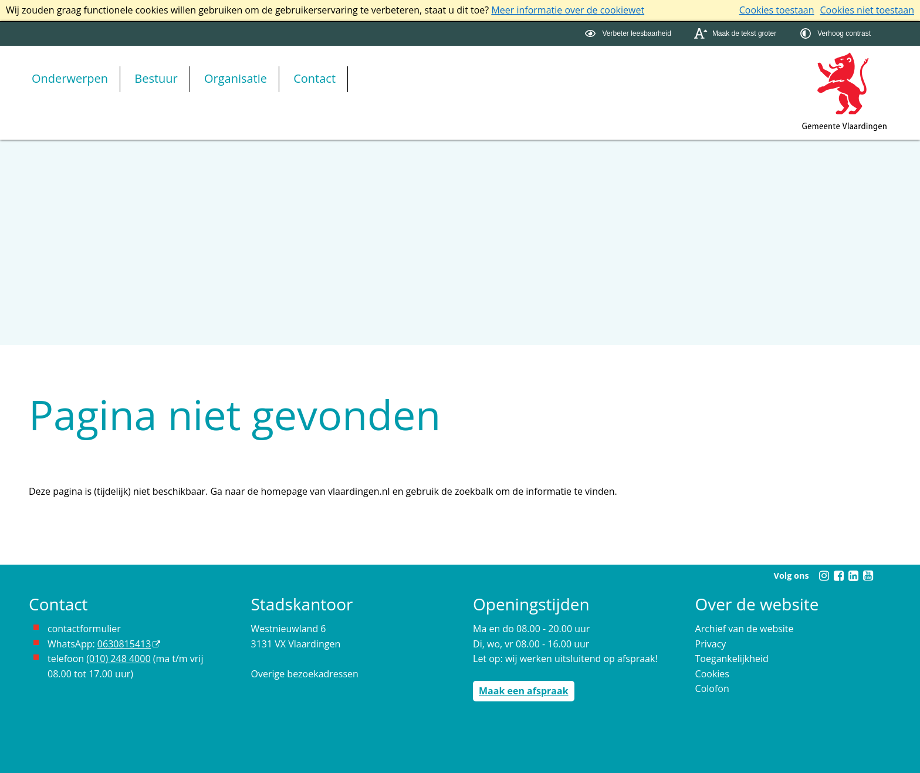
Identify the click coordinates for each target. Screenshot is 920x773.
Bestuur (156, 78)
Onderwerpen (70, 78)
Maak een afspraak (524, 690)
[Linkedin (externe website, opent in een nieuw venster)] (853, 575)
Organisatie (235, 78)
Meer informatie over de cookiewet (567, 10)
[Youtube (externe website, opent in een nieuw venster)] (867, 575)
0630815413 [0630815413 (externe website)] (124, 643)
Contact (314, 78)
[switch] (629, 33)
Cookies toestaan (776, 10)
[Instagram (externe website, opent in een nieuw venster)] (823, 575)
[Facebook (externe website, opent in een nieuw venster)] (838, 575)
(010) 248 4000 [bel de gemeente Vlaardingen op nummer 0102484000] (118, 658)
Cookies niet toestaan (867, 10)
